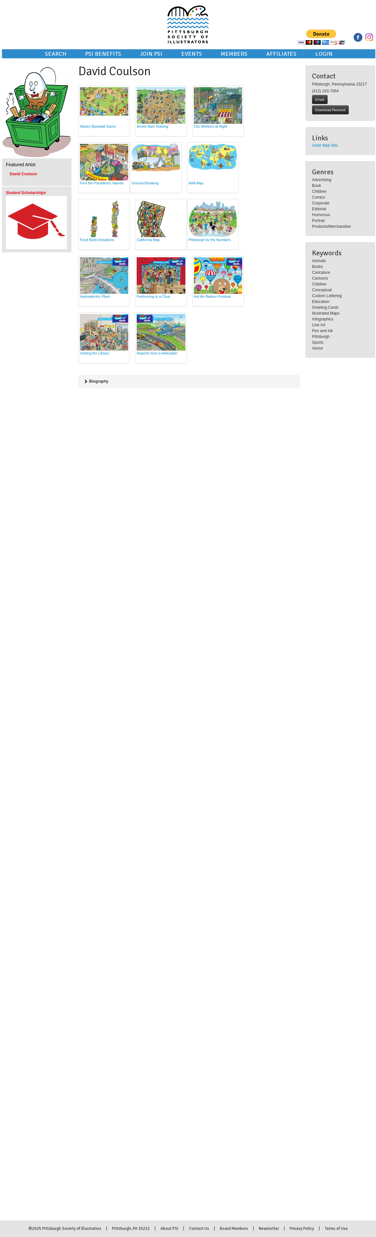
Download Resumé (330, 110)
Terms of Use (336, 1228)
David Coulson (23, 174)
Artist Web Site (325, 145)
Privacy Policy (302, 1228)
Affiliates (281, 53)
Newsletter (269, 1228)
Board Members (234, 1228)
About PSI (169, 1228)
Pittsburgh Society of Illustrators (188, 15)
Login (323, 53)
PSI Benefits (103, 53)
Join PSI (151, 53)
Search (55, 53)
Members (234, 53)
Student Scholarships (26, 193)
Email (319, 99)
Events (191, 53)
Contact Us (199, 1228)
